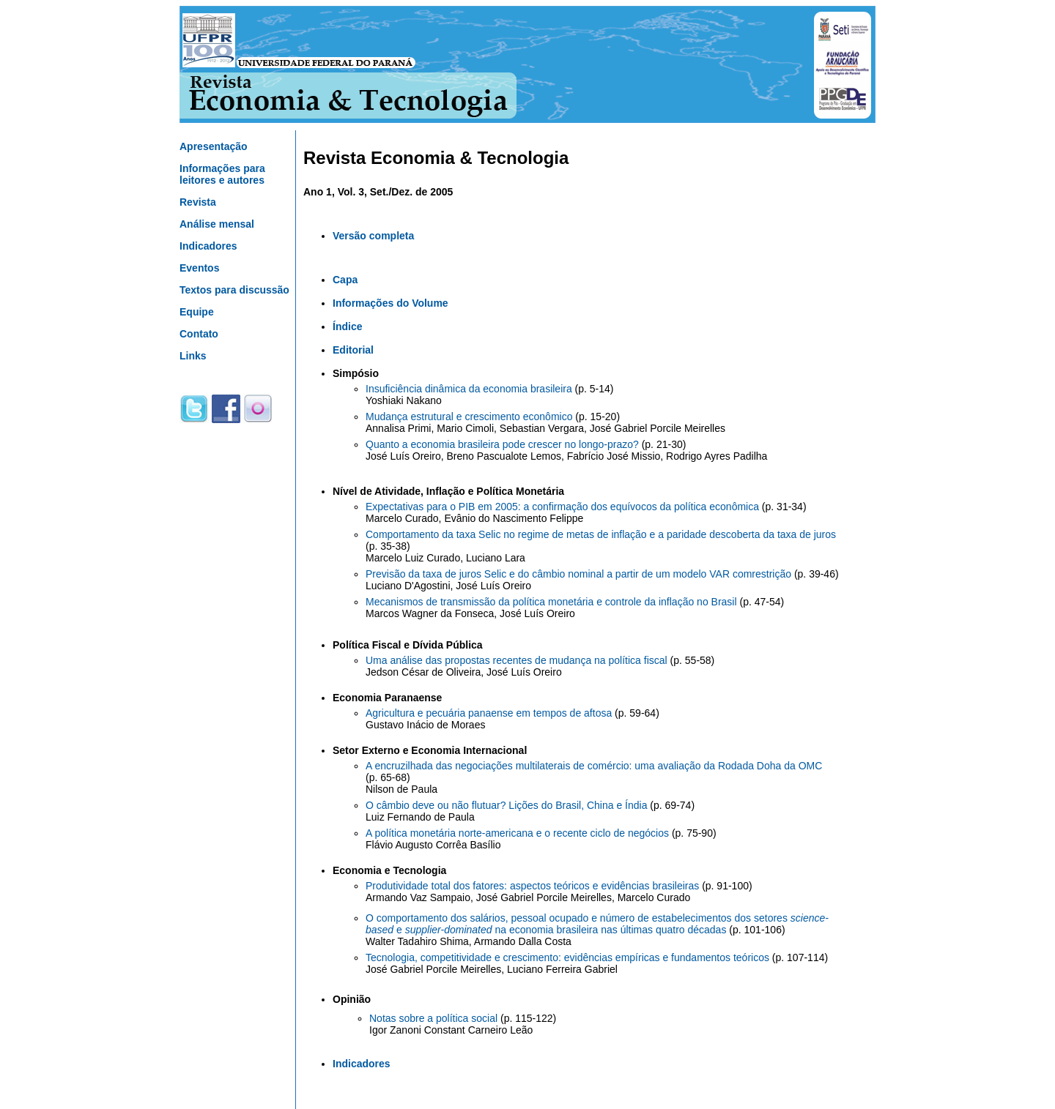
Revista (197, 202)
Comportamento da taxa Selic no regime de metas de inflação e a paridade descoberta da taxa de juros (601, 534)
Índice (347, 326)
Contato (198, 334)
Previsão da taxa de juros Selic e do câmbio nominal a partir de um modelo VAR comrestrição (578, 574)
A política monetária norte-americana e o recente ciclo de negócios (517, 833)
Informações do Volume (390, 303)
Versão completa (373, 236)
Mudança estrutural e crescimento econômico (470, 416)
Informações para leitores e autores (222, 174)
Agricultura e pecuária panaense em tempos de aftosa (490, 713)
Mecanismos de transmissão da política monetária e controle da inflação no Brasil (551, 602)
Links (193, 356)
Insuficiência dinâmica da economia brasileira (469, 389)
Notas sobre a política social (433, 1018)
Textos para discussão (234, 290)
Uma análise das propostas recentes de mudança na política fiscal (516, 660)
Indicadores (208, 246)
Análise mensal (216, 224)
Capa (345, 279)
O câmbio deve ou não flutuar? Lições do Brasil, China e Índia (506, 805)
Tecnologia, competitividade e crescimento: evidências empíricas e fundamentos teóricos (567, 957)
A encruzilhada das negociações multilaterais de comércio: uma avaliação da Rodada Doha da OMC (594, 766)
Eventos (199, 268)
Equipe (196, 312)
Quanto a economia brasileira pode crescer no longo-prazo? (502, 444)
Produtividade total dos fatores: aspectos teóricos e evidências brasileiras (532, 886)
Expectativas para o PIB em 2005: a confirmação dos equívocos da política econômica (562, 506)
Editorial (353, 350)
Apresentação (213, 146)
